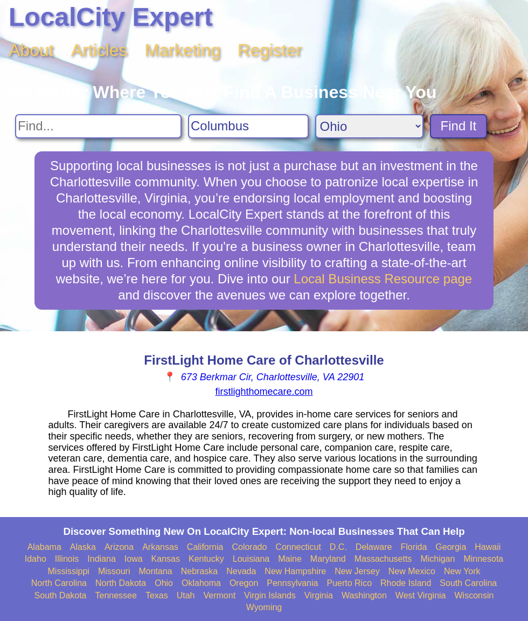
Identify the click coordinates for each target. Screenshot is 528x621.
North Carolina (59, 583)
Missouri (114, 571)
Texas (156, 595)
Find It (459, 125)
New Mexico (411, 571)
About (31, 50)
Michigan (437, 558)
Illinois (67, 558)
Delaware (374, 547)
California (205, 547)
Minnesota (483, 558)
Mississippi (68, 571)
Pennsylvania (292, 583)
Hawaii (488, 547)
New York (462, 571)
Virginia (318, 595)
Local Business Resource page (383, 278)
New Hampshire (295, 571)
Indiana (101, 558)
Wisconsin (474, 595)
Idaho (35, 558)
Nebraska (199, 571)
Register (270, 50)
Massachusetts (383, 558)
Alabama (44, 547)
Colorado (249, 547)
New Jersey (357, 571)
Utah (186, 595)
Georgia (450, 547)
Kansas (165, 558)
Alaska (83, 547)
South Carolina (468, 583)
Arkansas (160, 547)
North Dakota (120, 583)
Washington (364, 595)
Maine (290, 558)
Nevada (241, 571)
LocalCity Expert (111, 17)
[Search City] (248, 126)
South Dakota (60, 595)
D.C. (338, 547)
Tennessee (116, 595)
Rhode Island (405, 583)
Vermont (220, 595)
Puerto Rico (349, 583)
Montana (155, 571)
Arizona (119, 547)
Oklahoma (201, 583)
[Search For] (98, 126)
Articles (99, 50)
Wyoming (264, 607)
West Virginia (420, 595)
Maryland (328, 558)
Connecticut (298, 547)
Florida (413, 547)
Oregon (244, 583)
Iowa (133, 558)
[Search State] (369, 126)
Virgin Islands (270, 595)
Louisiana (251, 558)
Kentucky (206, 558)
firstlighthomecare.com (263, 391)
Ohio (164, 583)
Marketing (183, 50)
